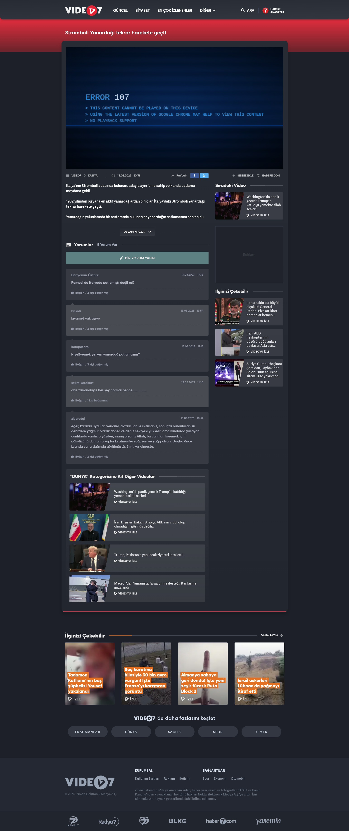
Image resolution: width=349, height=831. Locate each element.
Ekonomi (220, 778)
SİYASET (142, 11)
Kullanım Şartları (147, 778)
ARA (247, 10)
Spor (218, 732)
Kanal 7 (73, 821)
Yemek (261, 732)
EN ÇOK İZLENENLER (175, 11)
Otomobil (238, 778)
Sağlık (174, 732)
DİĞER (208, 10)
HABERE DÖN (268, 175)
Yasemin (269, 821)
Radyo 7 (109, 821)
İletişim (184, 778)
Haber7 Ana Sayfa (273, 10)
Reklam (169, 778)
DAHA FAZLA (272, 635)
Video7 (76, 175)
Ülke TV (177, 821)
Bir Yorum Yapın (137, 258)
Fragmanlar (87, 732)
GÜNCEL (120, 11)
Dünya (131, 732)
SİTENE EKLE (243, 175)
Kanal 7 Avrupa (144, 821)
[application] (174, 108)
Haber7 (221, 821)
